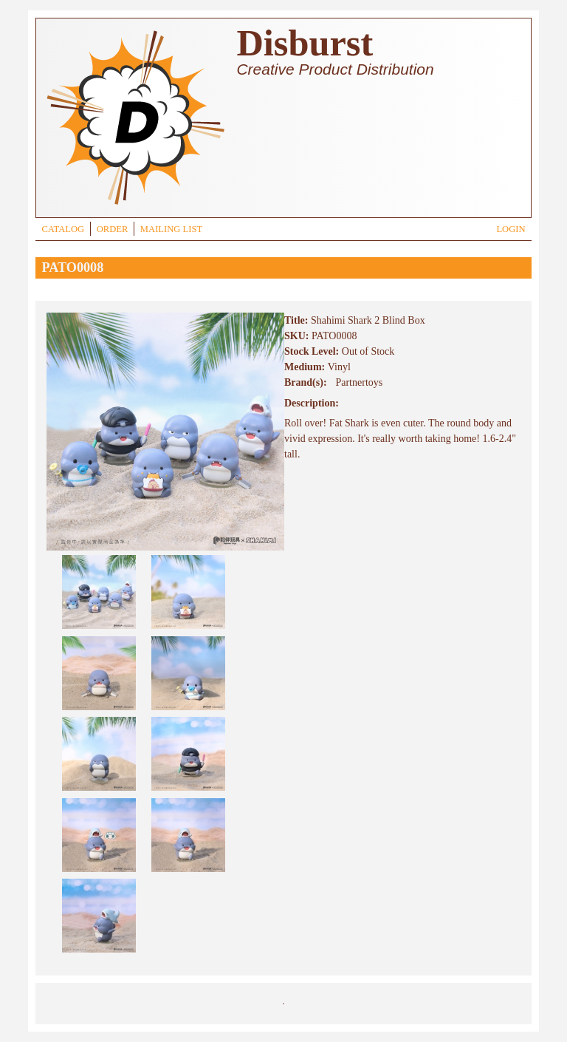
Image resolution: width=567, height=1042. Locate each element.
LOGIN (510, 229)
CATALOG (62, 229)
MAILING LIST (171, 229)
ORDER (112, 229)
